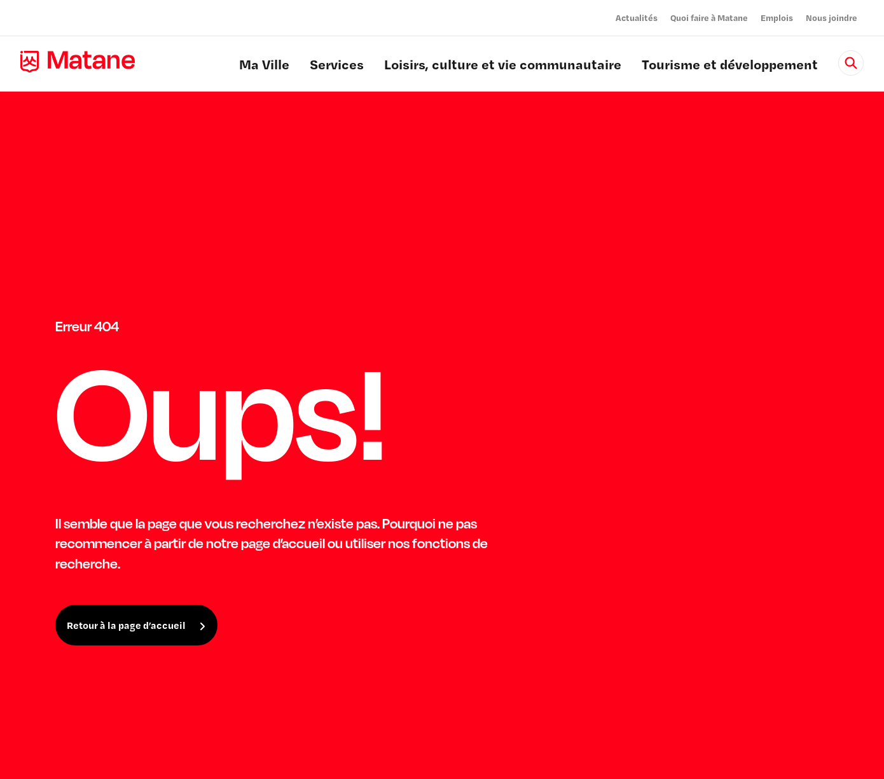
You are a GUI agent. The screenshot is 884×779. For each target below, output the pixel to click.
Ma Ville (264, 66)
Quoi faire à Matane (709, 17)
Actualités (637, 17)
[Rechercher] (851, 63)
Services (337, 66)
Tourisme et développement (730, 66)
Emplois (777, 17)
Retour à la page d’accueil (126, 625)
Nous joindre (831, 17)
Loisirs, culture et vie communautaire (502, 66)
